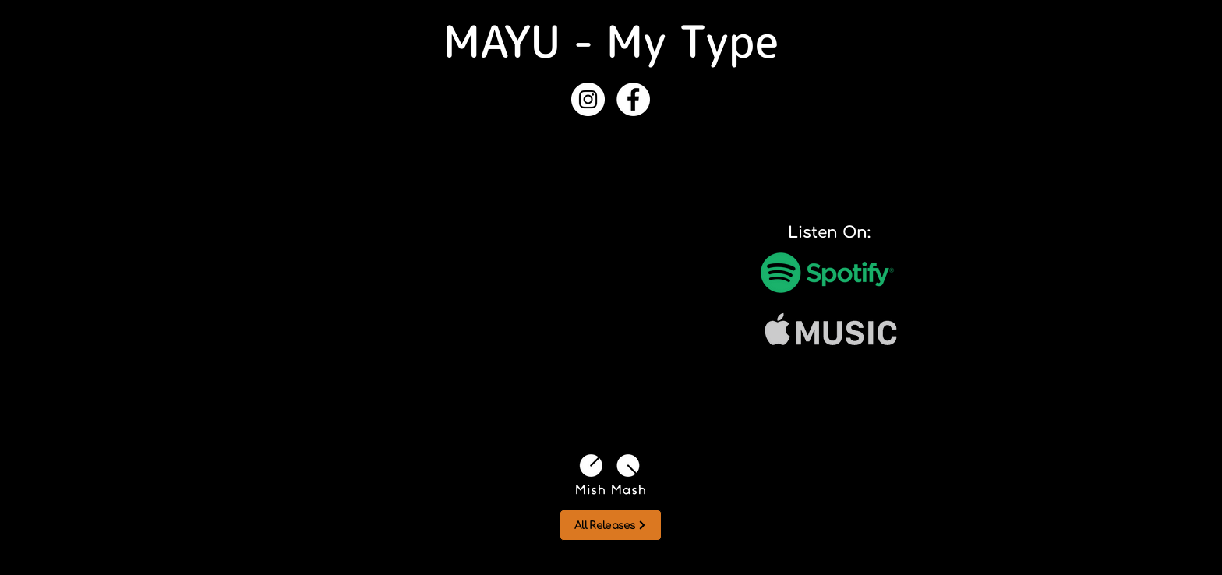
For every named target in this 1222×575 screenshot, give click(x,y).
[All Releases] (611, 525)
